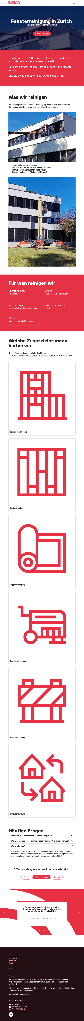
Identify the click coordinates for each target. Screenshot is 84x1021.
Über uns (12, 961)
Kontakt (15, 1004)
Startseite (12, 958)
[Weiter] (80, 912)
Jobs (10, 963)
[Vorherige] (4, 912)
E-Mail (26, 877)
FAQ (10, 965)
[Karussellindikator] (39, 930)
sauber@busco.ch (19, 1007)
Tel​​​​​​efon (57, 877)
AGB (10, 968)
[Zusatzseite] (11, 1014)
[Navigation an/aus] (74, 3)
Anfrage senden (41, 877)
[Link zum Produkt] (42, 395)
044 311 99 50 (18, 1009)
